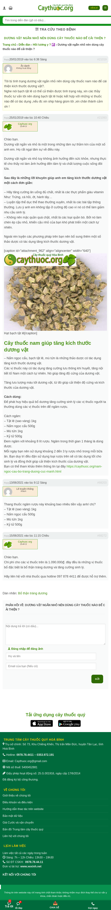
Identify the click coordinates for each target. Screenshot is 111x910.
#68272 (102, 535)
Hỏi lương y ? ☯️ (44, 44)
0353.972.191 (45, 754)
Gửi (97, 679)
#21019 (102, 59)
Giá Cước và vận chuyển (18, 822)
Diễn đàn (24, 44)
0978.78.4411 (25, 754)
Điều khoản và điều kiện (18, 802)
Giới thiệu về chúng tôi (17, 795)
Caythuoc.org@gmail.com (31, 761)
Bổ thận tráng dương (32, 593)
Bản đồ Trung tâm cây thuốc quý (23, 829)
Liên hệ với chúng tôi (16, 836)
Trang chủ (9, 44)
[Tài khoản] (4, 8)
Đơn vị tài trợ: (22, 866)
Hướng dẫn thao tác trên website (23, 809)
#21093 (102, 117)
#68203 (102, 482)
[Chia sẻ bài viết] (54, 904)
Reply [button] (6, 59)
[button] (11, 8)
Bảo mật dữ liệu (13, 815)
